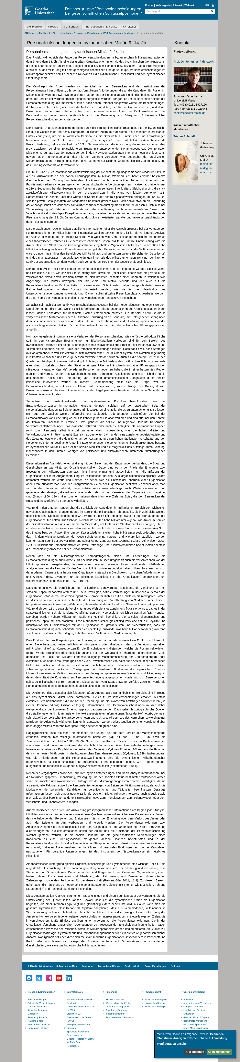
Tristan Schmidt (184, 136)
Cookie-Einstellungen (155, 966)
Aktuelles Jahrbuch (37, 1010)
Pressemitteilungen (37, 999)
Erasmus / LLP (74, 1013)
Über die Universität (194, 992)
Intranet (177, 5)
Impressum (87, 966)
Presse (149, 5)
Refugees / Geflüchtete (78, 1024)
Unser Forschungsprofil (117, 1006)
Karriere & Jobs (35, 1021)
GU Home (29, 33)
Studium (53, 26)
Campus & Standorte (193, 1006)
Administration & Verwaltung (197, 1003)
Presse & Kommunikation (41, 992)
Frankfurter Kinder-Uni (39, 1024)
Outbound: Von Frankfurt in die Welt (80, 1008)
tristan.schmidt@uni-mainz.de (206, 168)
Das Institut (34, 26)
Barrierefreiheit (132, 966)
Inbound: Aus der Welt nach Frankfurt (80, 1001)
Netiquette (176, 966)
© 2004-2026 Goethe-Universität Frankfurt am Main (52, 966)
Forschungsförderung (116, 1010)
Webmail (189, 5)
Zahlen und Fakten (37, 1028)
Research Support (115, 999)
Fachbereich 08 (47, 33)
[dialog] (195, 1044)
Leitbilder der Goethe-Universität (194, 1012)
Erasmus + (72, 1028)
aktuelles (130, 26)
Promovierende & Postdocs (119, 1017)
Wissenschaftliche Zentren (119, 1003)
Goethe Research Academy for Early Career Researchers (80, 1042)
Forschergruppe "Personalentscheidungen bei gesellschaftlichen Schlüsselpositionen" (103, 11)
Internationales (75, 992)
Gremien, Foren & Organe (196, 1017)
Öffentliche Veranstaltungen (41, 1003)
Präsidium (188, 999)
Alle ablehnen (195, 1051)
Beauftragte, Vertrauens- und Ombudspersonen (195, 1023)
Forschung (71, 26)
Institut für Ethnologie (154, 1006)
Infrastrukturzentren (115, 1013)
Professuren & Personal (101, 26)
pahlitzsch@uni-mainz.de (190, 113)
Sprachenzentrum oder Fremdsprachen (78, 1033)
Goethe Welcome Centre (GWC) (79, 1019)
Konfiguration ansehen (172, 1043)
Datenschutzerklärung (109, 966)
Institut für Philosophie (155, 999)
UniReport (33, 1013)
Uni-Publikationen (36, 1006)
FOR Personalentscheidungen (119, 33)
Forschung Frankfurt (38, 1017)
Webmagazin (163, 5)
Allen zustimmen (219, 1051)
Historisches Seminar (71, 33)
